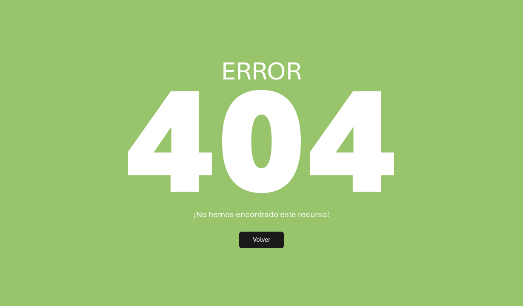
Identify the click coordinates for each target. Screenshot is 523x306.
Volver (261, 239)
